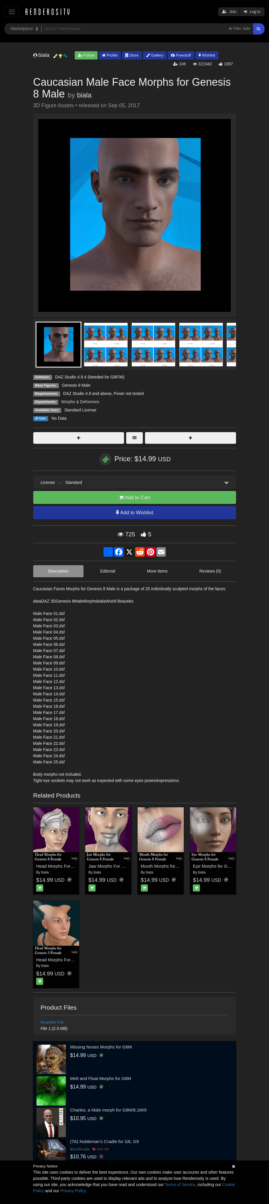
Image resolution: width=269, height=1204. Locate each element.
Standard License (80, 410)
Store (132, 55)
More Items (157, 571)
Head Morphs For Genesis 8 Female (72, 866)
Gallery (154, 55)
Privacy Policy (73, 1190)
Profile (109, 55)
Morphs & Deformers (80, 401)
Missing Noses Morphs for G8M (101, 1046)
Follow (86, 55)
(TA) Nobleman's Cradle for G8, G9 (104, 1141)
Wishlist (206, 55)
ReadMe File (52, 1022)
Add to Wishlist (134, 512)
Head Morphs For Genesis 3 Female (72, 959)
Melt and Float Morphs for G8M (100, 1078)
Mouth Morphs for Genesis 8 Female (176, 866)
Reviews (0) (210, 571)
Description (58, 571)
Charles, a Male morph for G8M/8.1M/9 (108, 1109)
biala (84, 95)
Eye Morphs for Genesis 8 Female (226, 866)
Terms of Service (180, 1184)
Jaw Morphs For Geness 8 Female (122, 866)
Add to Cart (134, 497)
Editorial (107, 571)
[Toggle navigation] (11, 11)
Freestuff (181, 55)
